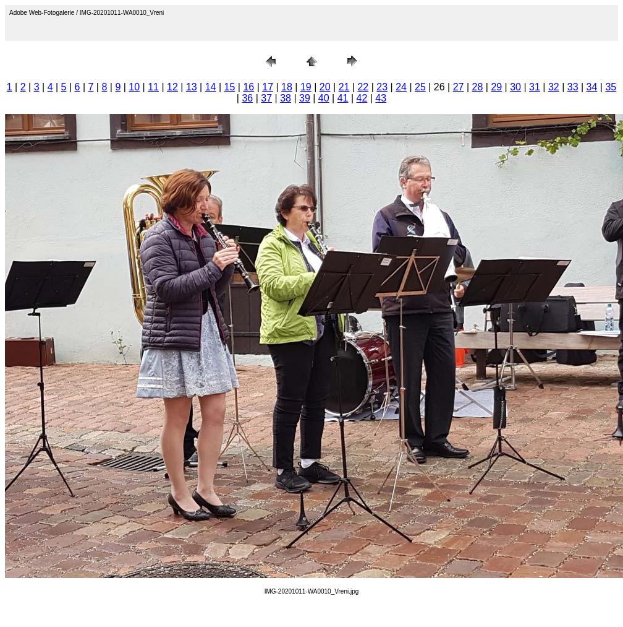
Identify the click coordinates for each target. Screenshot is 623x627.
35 (610, 87)
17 (267, 87)
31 (534, 87)
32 (553, 87)
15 (229, 87)
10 (134, 87)
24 (401, 87)
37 (266, 98)
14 (210, 87)
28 (477, 87)
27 (458, 87)
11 (153, 87)
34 (592, 87)
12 (172, 87)
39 (304, 98)
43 (380, 98)
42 (362, 98)
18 (286, 87)
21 (344, 87)
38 (285, 98)
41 (343, 98)
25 (420, 87)
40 (323, 98)
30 (515, 87)
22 (362, 87)
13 (191, 87)
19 (306, 87)
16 (248, 87)
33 (572, 87)
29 (496, 87)
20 (325, 87)
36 (247, 98)
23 (382, 87)
